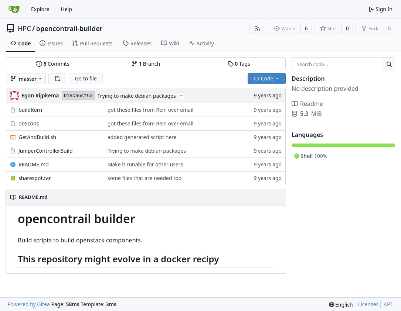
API (388, 304)
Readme (307, 103)
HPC (24, 28)
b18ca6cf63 (78, 96)
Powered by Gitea (28, 304)
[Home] (14, 9)
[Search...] (389, 64)
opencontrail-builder (69, 28)
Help (66, 9)
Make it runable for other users (145, 164)
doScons (28, 123)
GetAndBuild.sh (37, 137)
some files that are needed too (144, 178)
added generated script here (142, 137)
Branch (146, 63)
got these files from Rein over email (151, 109)
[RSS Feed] (257, 28)
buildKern (30, 109)
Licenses (368, 304)
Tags (239, 63)
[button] (57, 78)
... (181, 95)
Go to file (85, 78)
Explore (40, 9)
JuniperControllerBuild (45, 150)
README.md (33, 164)
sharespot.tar (34, 178)
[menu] (341, 304)
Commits (52, 63)
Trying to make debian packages (137, 95)
